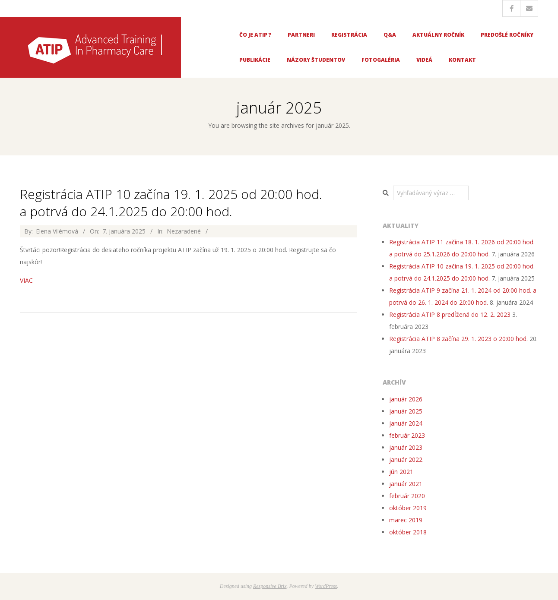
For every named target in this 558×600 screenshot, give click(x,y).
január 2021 (405, 484)
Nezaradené (184, 231)
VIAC (26, 280)
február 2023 (407, 435)
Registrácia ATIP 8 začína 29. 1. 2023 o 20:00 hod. (458, 339)
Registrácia (349, 34)
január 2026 (405, 399)
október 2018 (408, 532)
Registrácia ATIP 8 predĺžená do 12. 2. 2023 (449, 314)
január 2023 (405, 447)
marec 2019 (405, 520)
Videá (424, 59)
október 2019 (408, 508)
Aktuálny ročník (438, 34)
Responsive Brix (270, 586)
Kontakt (462, 59)
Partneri (301, 34)
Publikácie (254, 59)
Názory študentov (316, 59)
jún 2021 (401, 471)
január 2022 (405, 459)
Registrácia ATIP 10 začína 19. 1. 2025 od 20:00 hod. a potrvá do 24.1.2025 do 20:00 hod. (171, 202)
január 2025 (405, 411)
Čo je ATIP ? (255, 34)
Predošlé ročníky (507, 34)
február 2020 (407, 496)
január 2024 (405, 423)
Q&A (390, 34)
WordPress (326, 586)
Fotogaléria (380, 59)
